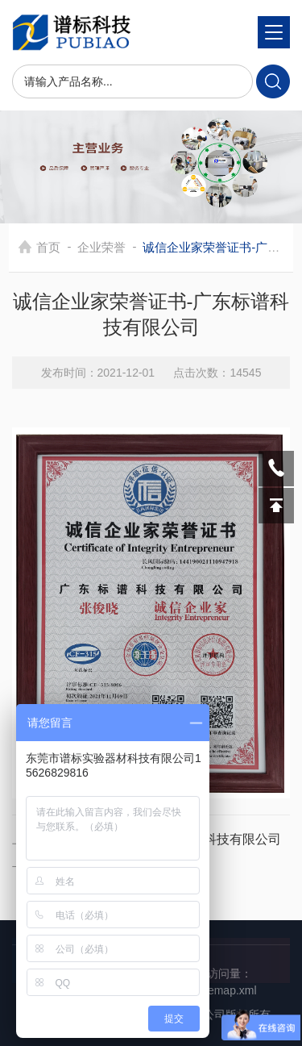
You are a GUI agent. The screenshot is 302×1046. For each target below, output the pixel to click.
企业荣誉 (101, 247)
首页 (48, 247)
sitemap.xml (227, 990)
